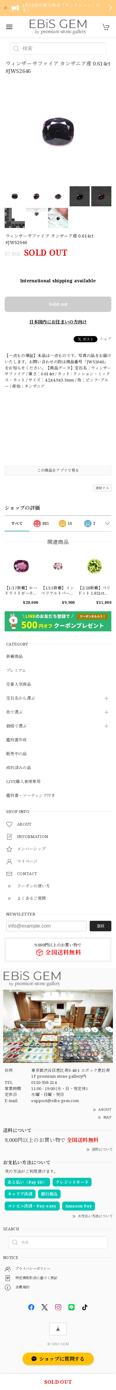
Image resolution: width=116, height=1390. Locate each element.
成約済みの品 (18, 767)
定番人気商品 (18, 684)
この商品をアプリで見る (58, 470)
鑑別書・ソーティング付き (30, 795)
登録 (100, 926)
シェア (105, 338)
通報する (102, 488)
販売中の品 (16, 754)
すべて (17, 523)
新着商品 (14, 656)
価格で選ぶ (16, 726)
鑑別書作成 (16, 740)
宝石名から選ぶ (20, 698)
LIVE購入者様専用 (23, 781)
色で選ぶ (14, 712)
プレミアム (16, 670)
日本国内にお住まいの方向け (58, 322)
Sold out (58, 304)
